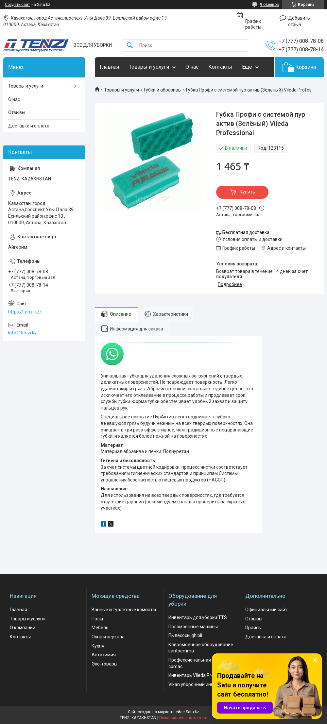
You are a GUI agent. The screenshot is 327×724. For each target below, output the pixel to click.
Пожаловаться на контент (183, 718)
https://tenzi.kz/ (25, 311)
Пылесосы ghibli (185, 635)
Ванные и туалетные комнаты (124, 609)
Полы (97, 618)
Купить (247, 191)
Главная (109, 67)
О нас (191, 67)
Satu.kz (192, 712)
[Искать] (129, 46)
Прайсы (253, 627)
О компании (22, 627)
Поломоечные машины (193, 626)
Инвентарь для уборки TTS (197, 617)
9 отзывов (269, 4)
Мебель (100, 627)
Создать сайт (17, 4)
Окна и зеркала (108, 636)
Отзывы (16, 112)
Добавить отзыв (299, 21)
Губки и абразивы (162, 90)
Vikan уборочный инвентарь (198, 684)
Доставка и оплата (28, 125)
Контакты (220, 67)
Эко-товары (104, 663)
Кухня (98, 645)
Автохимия (104, 654)
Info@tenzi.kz (22, 332)
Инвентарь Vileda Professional (200, 675)
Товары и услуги (149, 67)
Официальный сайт (266, 609)
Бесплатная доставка (245, 232)
